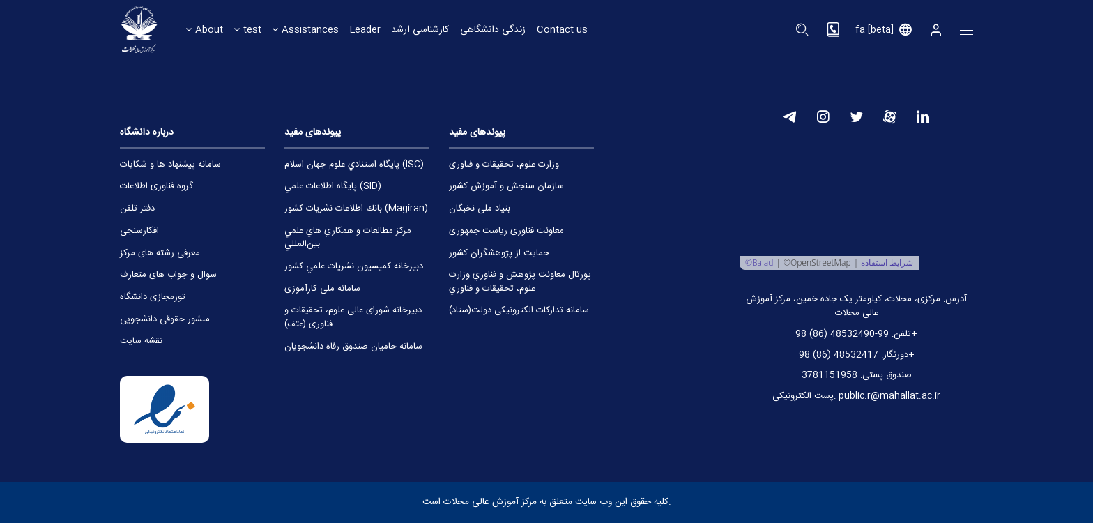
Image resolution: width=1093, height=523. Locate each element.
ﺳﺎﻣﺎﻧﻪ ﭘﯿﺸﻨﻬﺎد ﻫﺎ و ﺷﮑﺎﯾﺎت (170, 165)
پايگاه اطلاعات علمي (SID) (332, 186)
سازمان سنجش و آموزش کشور (506, 186)
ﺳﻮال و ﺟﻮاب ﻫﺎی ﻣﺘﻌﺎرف (168, 275)
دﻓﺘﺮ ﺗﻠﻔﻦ (137, 208)
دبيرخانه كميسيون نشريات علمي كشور (353, 266)
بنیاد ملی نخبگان (479, 208)
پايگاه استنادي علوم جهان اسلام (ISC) (354, 165)
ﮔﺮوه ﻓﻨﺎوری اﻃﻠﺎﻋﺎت (156, 186)
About (209, 30)
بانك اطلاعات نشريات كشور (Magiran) (356, 208)
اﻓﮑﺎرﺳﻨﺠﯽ (139, 231)
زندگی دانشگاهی (494, 30)
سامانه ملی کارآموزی (322, 289)
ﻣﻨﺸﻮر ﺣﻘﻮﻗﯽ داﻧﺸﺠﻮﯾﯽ (165, 319)
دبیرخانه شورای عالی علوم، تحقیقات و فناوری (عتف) (353, 317)
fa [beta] (874, 30)
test (252, 30)
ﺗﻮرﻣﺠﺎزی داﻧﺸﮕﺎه (152, 297)
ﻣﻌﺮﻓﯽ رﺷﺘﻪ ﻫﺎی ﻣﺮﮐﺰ (160, 253)
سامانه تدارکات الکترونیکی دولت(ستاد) (519, 310)
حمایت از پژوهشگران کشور (499, 253)
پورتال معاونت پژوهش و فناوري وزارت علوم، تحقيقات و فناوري (520, 282)
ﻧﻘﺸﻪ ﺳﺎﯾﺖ (141, 341)
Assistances (310, 30)
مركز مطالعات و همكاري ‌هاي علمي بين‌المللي (347, 238)
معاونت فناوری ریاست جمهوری (506, 231)
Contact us (564, 30)
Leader (365, 30)
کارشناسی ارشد (421, 30)
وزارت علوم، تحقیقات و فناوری (504, 165)
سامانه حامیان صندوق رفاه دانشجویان (353, 347)
